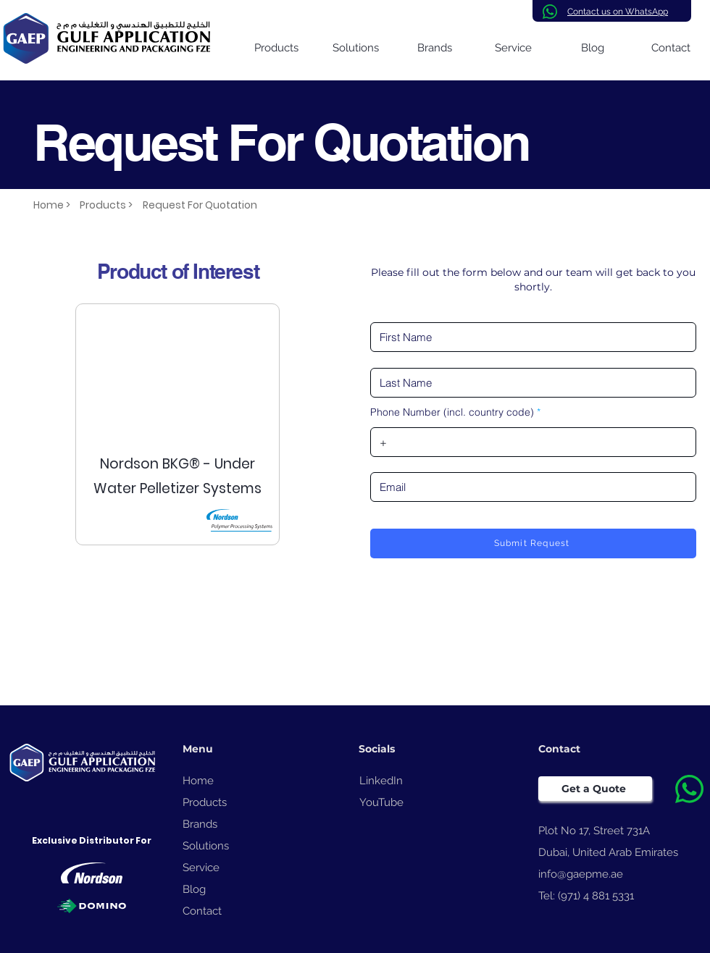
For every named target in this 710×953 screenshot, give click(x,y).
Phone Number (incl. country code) (452, 412)
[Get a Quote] (595, 788)
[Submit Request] (533, 543)
